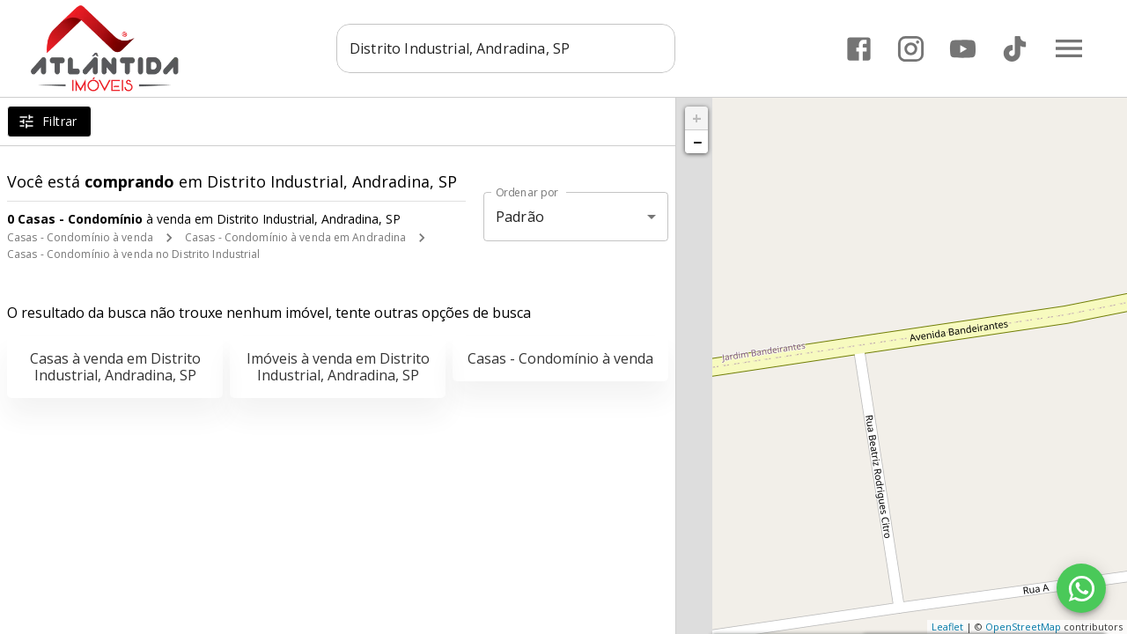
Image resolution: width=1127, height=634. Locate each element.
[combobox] (506, 48)
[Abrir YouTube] (962, 48)
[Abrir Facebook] (858, 48)
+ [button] (697, 118)
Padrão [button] (520, 216)
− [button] (697, 141)
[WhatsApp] (1081, 588)
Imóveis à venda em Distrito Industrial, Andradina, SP (338, 367)
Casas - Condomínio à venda (80, 237)
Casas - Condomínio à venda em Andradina (295, 237)
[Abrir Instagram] (910, 48)
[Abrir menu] (1069, 48)
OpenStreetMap (1023, 626)
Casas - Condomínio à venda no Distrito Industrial (134, 254)
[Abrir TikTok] (1014, 48)
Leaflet (947, 626)
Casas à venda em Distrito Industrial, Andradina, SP (115, 367)
